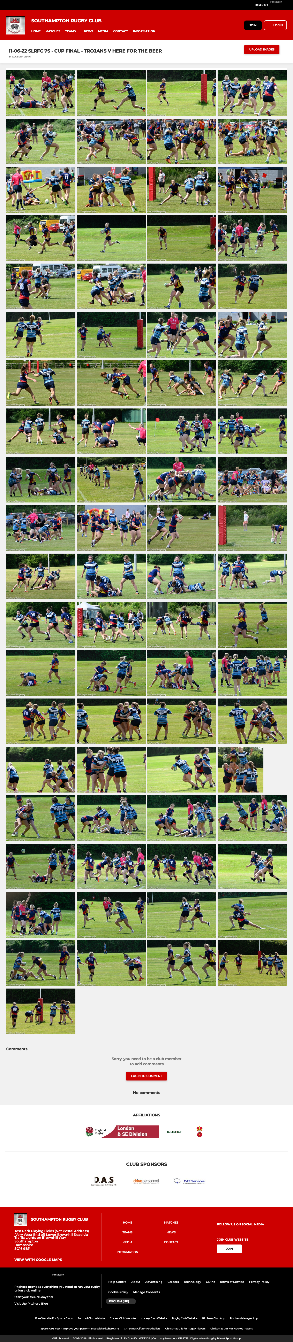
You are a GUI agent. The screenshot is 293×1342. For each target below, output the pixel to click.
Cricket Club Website (123, 1318)
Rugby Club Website (184, 1318)
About (135, 1282)
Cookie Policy (118, 1292)
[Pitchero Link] (278, 6)
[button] (36, 31)
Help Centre (117, 1282)
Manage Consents (146, 1292)
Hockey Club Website (154, 1318)
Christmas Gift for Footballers (142, 1328)
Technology (192, 1282)
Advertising (154, 1282)
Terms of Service (232, 1282)
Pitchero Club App (213, 1318)
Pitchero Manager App (244, 1318)
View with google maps (38, 1259)
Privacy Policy (259, 1282)
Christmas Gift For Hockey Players (231, 1328)
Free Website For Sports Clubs (54, 1318)
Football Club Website (91, 1318)
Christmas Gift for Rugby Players (185, 1328)
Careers (173, 1282)
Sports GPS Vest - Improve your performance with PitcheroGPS (79, 1328)
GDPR (210, 1282)
